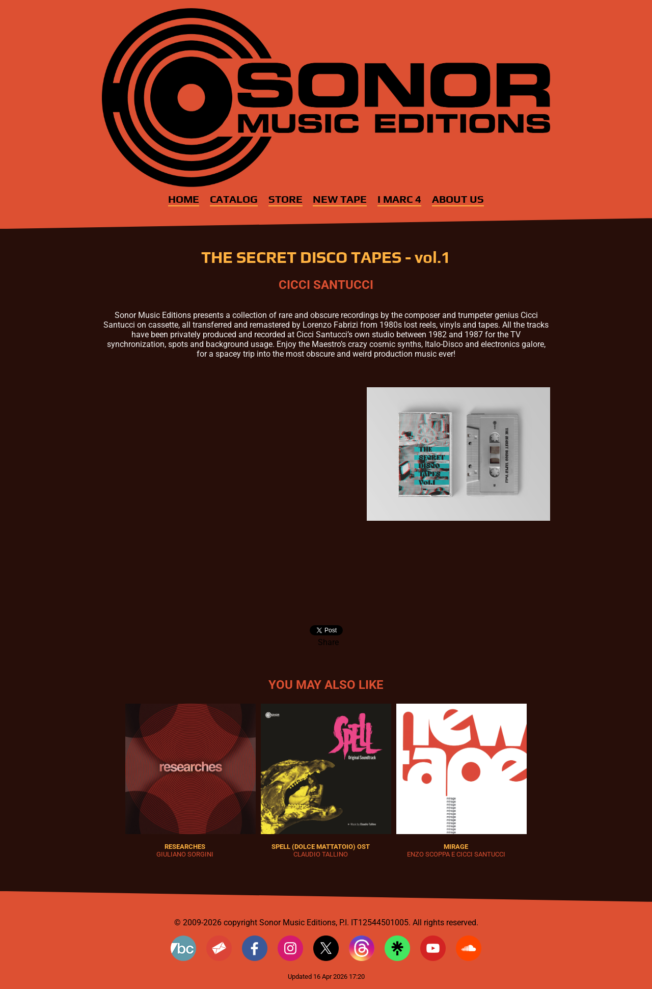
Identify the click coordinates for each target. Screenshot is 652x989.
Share (328, 642)
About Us (458, 199)
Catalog (234, 199)
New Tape (340, 199)
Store (285, 199)
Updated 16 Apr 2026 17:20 (326, 976)
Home (183, 199)
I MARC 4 (399, 199)
